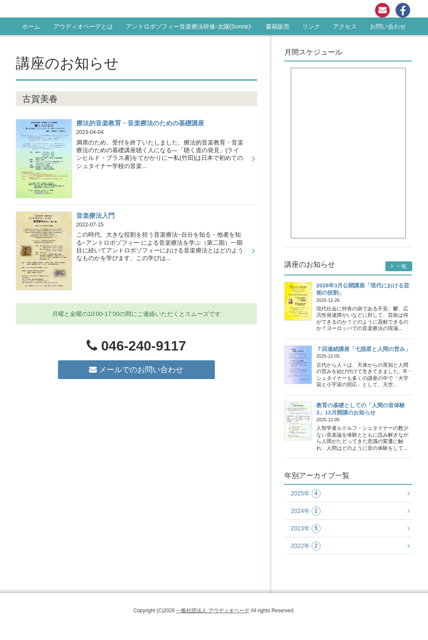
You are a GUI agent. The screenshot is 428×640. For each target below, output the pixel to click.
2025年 (306, 493)
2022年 (306, 546)
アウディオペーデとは (83, 26)
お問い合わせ (388, 26)
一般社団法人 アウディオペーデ (212, 611)
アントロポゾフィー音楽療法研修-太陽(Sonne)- (189, 26)
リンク (311, 26)
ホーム (31, 26)
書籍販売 (277, 26)
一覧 (399, 266)
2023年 (306, 528)
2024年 (306, 511)
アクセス (345, 26)
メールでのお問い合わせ (136, 369)
